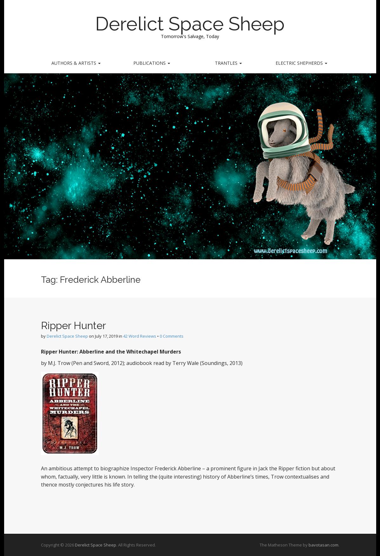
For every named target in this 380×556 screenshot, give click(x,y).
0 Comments (171, 336)
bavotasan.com (323, 545)
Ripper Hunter (73, 325)
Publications (151, 63)
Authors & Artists (76, 63)
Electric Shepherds (301, 63)
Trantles (228, 63)
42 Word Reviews (139, 336)
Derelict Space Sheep (190, 24)
